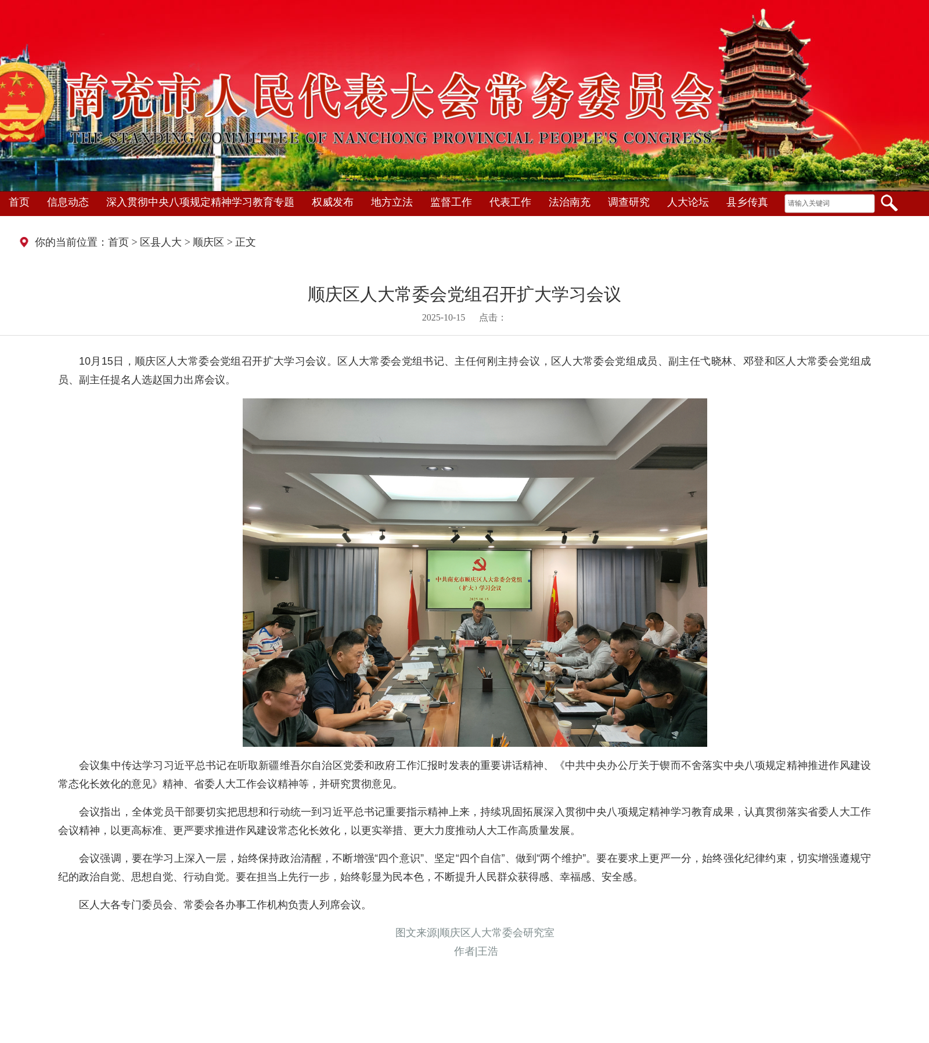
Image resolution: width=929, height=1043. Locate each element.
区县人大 (161, 242)
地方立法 (392, 202)
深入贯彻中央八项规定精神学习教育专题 (200, 202)
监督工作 (451, 202)
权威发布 (333, 202)
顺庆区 (208, 242)
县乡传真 (747, 202)
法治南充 (569, 202)
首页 (19, 202)
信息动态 (68, 202)
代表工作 (510, 202)
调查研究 (629, 202)
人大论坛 (688, 202)
